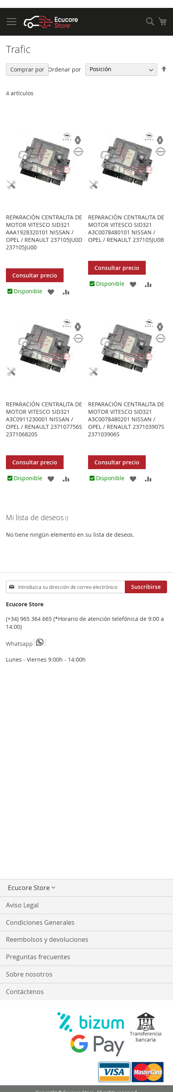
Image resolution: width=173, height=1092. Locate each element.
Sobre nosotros (29, 974)
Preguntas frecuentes (38, 956)
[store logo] (51, 21)
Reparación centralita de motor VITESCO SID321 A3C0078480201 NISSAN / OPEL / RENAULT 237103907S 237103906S (126, 419)
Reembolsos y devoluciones (47, 939)
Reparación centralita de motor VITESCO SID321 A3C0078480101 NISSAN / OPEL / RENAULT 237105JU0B (126, 228)
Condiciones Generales (40, 922)
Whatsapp (26, 643)
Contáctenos (25, 991)
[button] (51, 291)
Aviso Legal (22, 905)
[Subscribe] (146, 587)
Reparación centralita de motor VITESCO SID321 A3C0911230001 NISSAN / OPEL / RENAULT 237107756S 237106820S (44, 419)
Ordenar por (64, 69)
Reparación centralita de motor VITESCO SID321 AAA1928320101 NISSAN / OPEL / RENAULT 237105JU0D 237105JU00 (44, 232)
